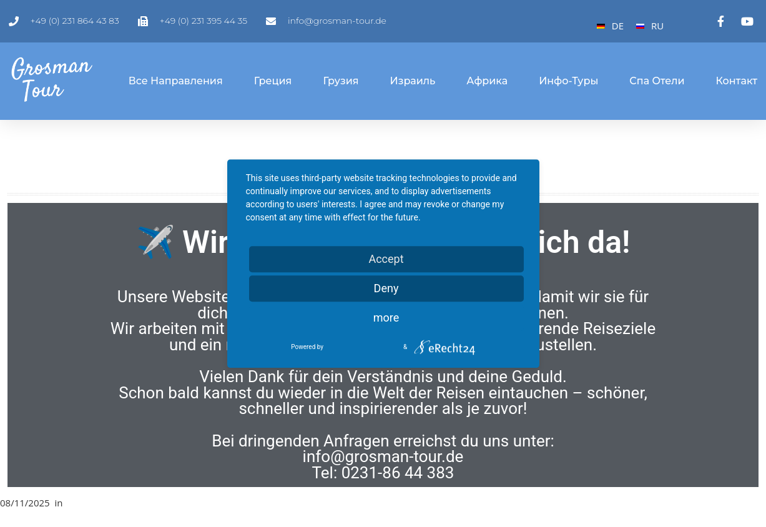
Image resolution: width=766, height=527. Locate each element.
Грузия (340, 81)
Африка (487, 81)
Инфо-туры (568, 81)
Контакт (737, 81)
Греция (273, 81)
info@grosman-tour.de (383, 456)
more (386, 317)
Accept (385, 258)
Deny (386, 288)
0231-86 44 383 (397, 472)
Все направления (176, 81)
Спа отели (656, 81)
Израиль (413, 81)
